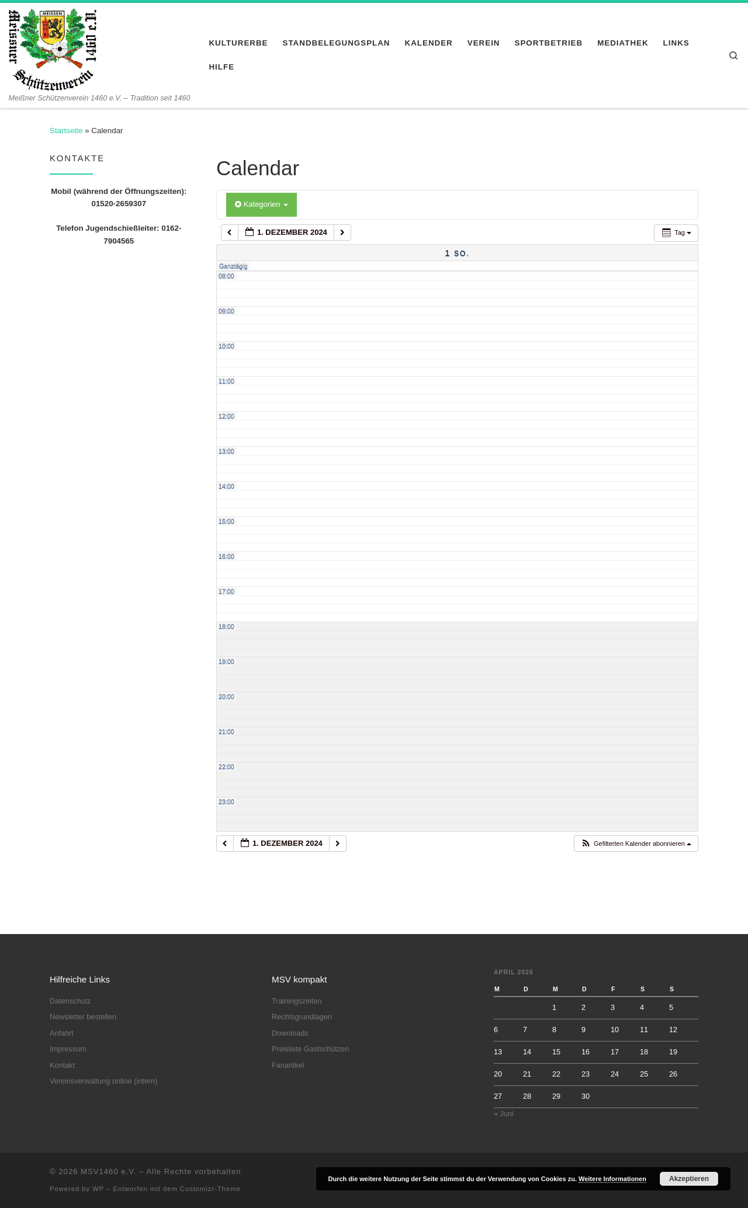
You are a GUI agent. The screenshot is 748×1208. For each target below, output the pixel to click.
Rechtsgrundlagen (302, 1017)
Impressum (68, 1049)
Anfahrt (62, 1033)
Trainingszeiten (296, 1001)
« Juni (504, 1114)
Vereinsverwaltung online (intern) (103, 1081)
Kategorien (261, 204)
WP (98, 1188)
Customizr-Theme (210, 1188)
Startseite (66, 130)
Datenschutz (70, 1001)
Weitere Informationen (612, 1178)
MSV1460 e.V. (108, 1171)
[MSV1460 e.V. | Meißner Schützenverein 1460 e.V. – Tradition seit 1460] (52, 48)
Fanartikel (288, 1065)
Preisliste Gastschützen (310, 1049)
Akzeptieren (689, 1179)
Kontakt (62, 1065)
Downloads (290, 1033)
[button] (635, 844)
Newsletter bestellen (83, 1017)
